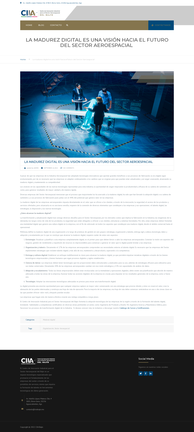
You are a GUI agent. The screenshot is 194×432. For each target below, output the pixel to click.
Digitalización (48, 328)
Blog (41, 25)
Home (29, 25)
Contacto (56, 25)
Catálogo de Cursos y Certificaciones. (135, 308)
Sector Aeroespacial (62, 328)
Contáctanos (161, 25)
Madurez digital (49, 319)
